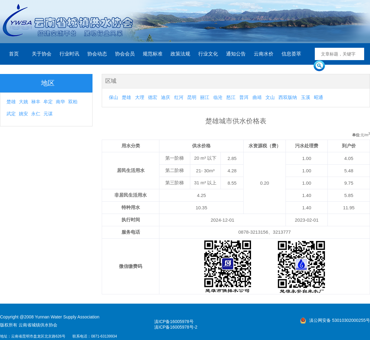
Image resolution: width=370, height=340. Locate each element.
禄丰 (35, 101)
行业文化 (208, 53)
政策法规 (180, 53)
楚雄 (11, 101)
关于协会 (41, 53)
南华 (60, 101)
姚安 (23, 113)
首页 (14, 53)
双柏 (72, 101)
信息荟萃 (291, 53)
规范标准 (152, 53)
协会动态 (97, 53)
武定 (11, 113)
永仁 (35, 113)
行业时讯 (69, 53)
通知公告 (236, 53)
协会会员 (125, 53)
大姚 (23, 101)
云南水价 (263, 53)
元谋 (48, 113)
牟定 (48, 101)
